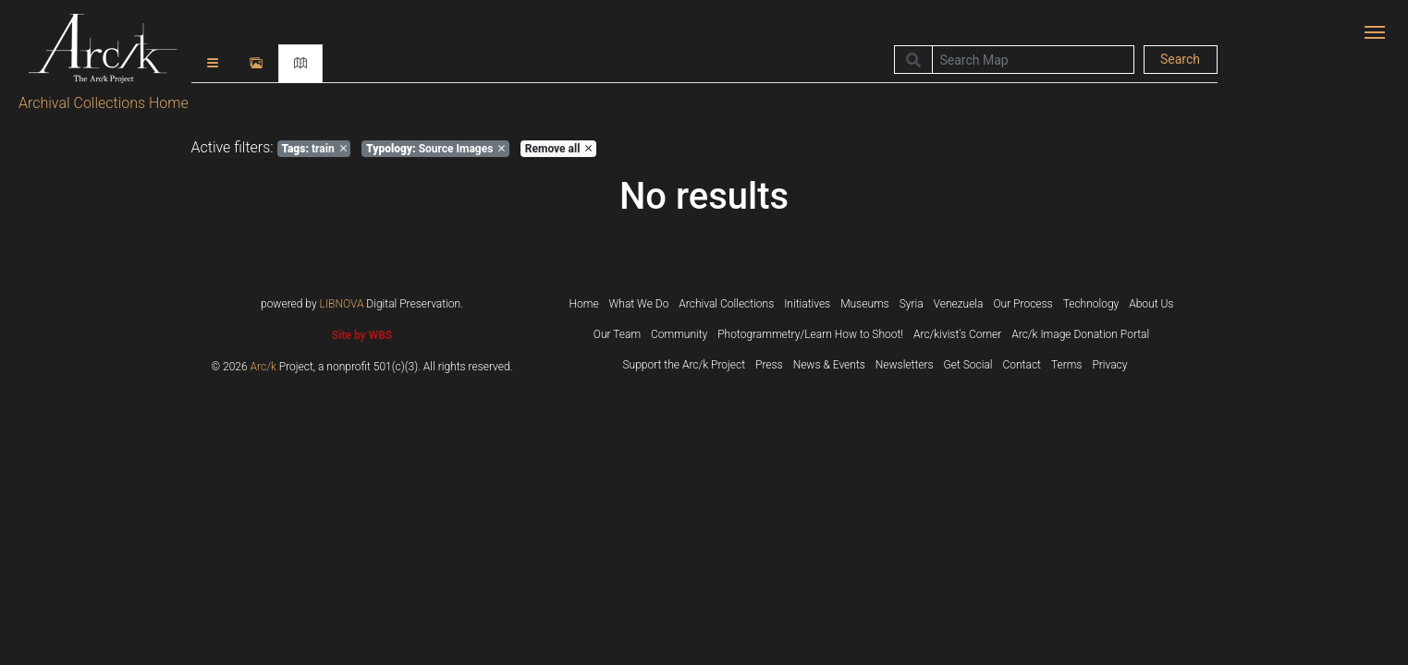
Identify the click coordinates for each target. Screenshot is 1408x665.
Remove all (558, 148)
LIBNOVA (342, 303)
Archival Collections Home (103, 103)
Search (1180, 59)
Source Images (435, 148)
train (313, 148)
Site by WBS (362, 335)
